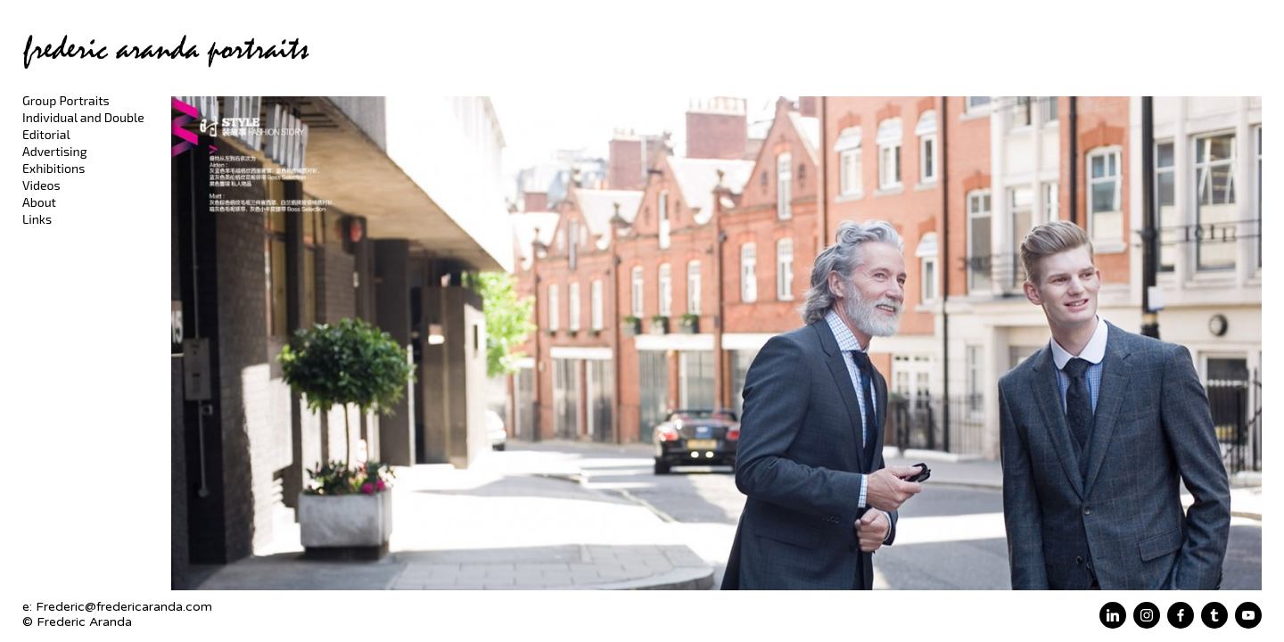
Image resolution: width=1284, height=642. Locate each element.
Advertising (54, 151)
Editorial (46, 134)
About (39, 202)
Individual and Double (83, 117)
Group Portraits (66, 100)
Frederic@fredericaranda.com (124, 606)
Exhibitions (53, 168)
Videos (41, 185)
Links (37, 218)
